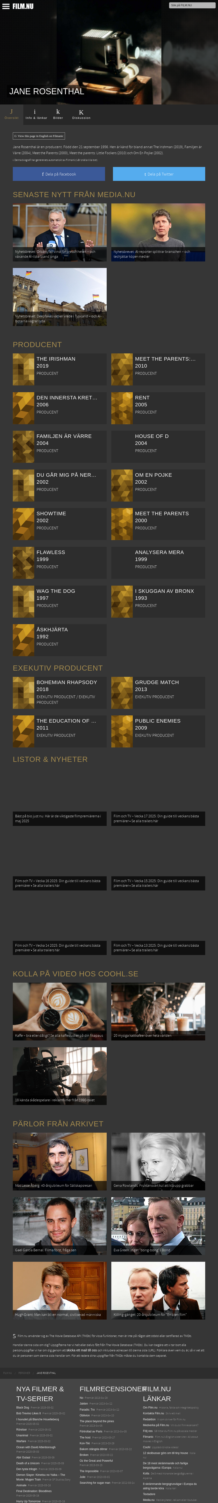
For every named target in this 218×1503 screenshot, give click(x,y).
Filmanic (148, 1407)
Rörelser (21, 1400)
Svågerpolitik (151, 1481)
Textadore (149, 1465)
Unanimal (22, 1406)
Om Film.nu (150, 1378)
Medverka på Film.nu (156, 1396)
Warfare (21, 1412)
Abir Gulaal (23, 1428)
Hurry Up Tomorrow (28, 1472)
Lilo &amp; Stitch (26, 1488)
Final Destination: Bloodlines (33, 1462)
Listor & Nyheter (50, 753)
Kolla (146, 1444)
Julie (82, 1448)
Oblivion (85, 1386)
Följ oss (148, 1402)
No (81, 1369)
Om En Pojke (143, 153)
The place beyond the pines (97, 1392)
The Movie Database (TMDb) (124, 1316)
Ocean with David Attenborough (36, 1418)
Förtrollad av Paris (91, 1402)
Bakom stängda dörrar (93, 1420)
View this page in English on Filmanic (38, 136)
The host (85, 1408)
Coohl (146, 1418)
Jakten (84, 1374)
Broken (84, 1426)
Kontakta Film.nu (153, 1384)
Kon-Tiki (85, 1414)
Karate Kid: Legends (29, 1494)
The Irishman (163, 147)
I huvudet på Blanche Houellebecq (37, 1390)
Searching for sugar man (95, 1453)
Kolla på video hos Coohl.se (76, 959)
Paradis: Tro (87, 1380)
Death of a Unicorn (28, 1434)
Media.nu (148, 1471)
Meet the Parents (45, 153)
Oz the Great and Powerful (96, 1432)
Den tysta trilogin (26, 1440)
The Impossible (89, 1442)
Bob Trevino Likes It (28, 1384)
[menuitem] (7, 1344)
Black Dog (22, 1378)
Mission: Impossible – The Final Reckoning (42, 1478)
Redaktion (149, 1390)
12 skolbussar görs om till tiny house (165, 1424)
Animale (21, 1456)
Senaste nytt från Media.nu (74, 194)
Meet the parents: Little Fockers (92, 153)
